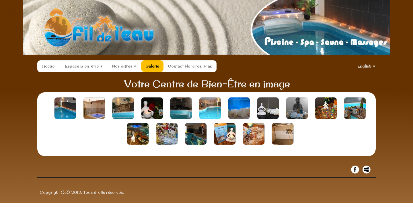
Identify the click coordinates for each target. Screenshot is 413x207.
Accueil (49, 66)
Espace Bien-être (84, 66)
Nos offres (124, 66)
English (366, 66)
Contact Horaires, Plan (190, 66)
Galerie (152, 66)
